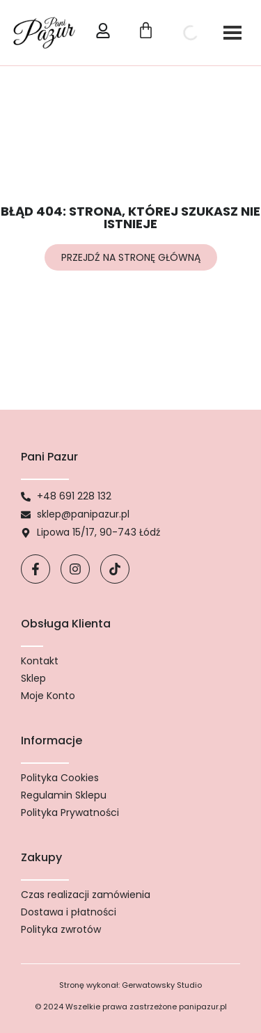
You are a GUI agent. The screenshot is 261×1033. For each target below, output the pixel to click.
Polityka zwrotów (61, 929)
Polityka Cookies (60, 778)
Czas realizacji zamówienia (85, 895)
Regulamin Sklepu (63, 795)
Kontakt (39, 661)
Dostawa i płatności (68, 912)
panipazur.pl (203, 1006)
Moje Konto (48, 696)
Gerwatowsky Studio (162, 985)
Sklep (33, 678)
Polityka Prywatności (70, 812)
